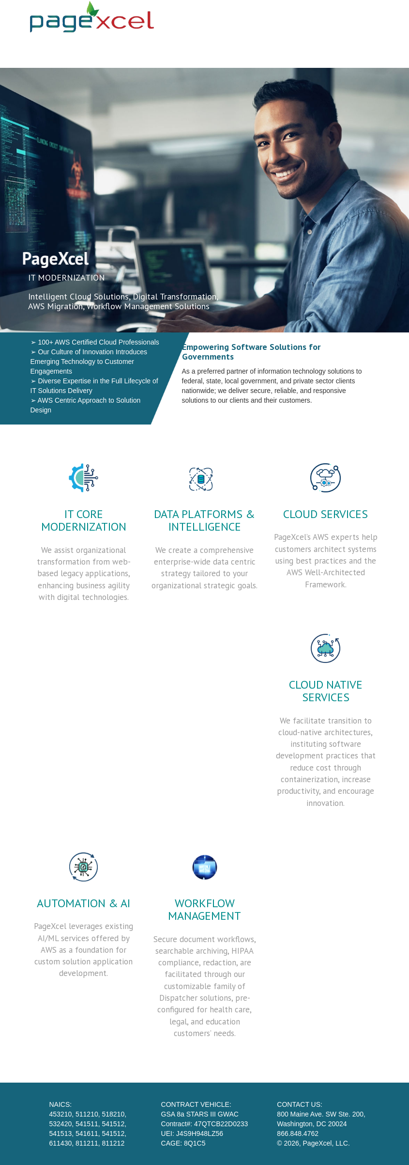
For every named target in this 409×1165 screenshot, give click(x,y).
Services (228, 51)
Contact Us (378, 51)
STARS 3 (326, 51)
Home (187, 51)
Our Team (276, 51)
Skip (154, 51)
